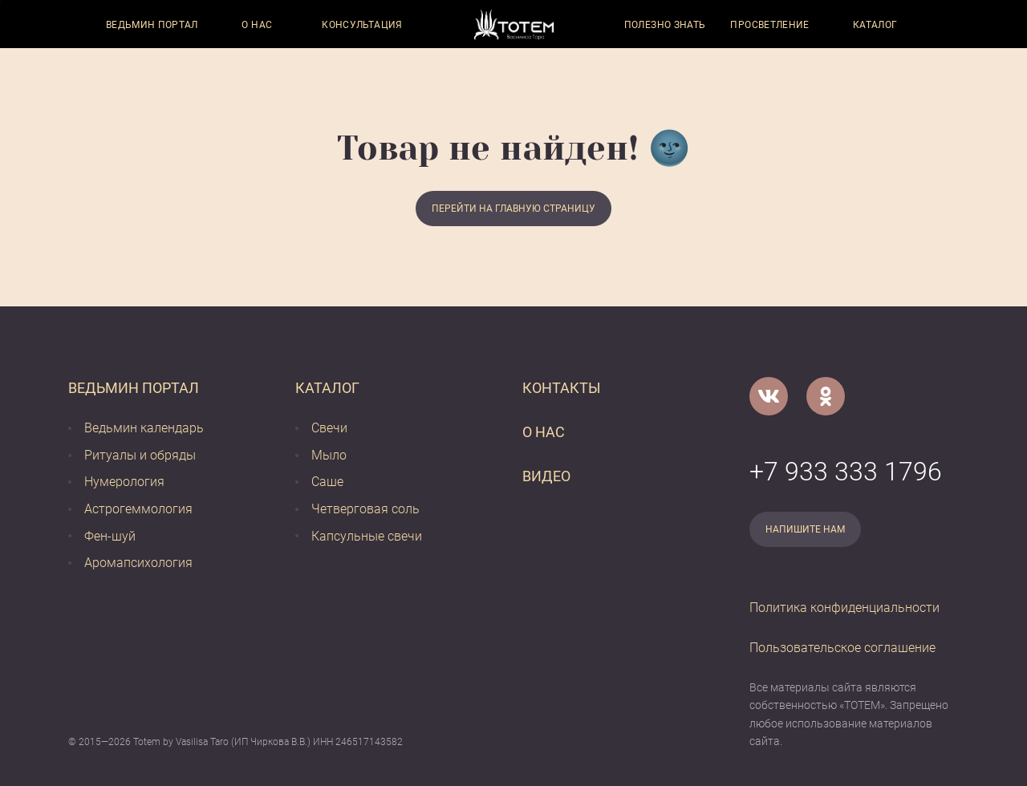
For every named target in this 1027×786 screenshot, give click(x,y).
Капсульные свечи (366, 536)
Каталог (875, 24)
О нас (257, 24)
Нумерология (124, 481)
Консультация (362, 24)
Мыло (329, 455)
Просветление (769, 24)
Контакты (561, 387)
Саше (327, 481)
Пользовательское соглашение (842, 647)
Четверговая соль (365, 509)
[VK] (768, 396)
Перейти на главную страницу (513, 208)
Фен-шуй (110, 536)
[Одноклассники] (825, 396)
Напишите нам (805, 529)
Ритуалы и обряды (140, 455)
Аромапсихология (138, 562)
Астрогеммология (138, 509)
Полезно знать (665, 24)
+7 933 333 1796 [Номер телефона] (845, 471)
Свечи (329, 428)
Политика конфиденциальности (844, 607)
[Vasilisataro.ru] (514, 24)
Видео (546, 476)
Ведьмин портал (152, 24)
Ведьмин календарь (144, 428)
